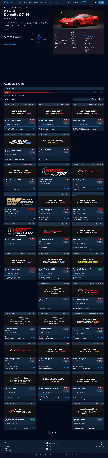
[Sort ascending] (89, 99)
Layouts (51, 2)
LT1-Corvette (89, 36)
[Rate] (101, 12)
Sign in (101, 2)
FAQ (5, 443)
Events (56, 2)
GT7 (15, 2)
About (5, 444)
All (94, 92)
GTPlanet (101, 444)
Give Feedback (51, 443)
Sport (61, 2)
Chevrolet (14, 7)
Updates (79, 2)
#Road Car (7, 31)
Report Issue (51, 446)
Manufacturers (38, 2)
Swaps (30, 2)
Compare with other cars (12, 42)
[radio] (12, 95)
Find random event (10, 44)
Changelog (7, 446)
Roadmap (6, 448)
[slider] (51, 92)
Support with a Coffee (53, 449)
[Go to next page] (62, 432)
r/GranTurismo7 (100, 446)
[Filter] (101, 99)
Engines (25, 2)
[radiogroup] (18, 95)
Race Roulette (68, 2)
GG (75, 2)
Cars (19, 2)
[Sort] (80, 99)
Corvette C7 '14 (23, 7)
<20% (102, 92)
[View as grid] (92, 99)
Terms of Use (7, 450)
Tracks (45, 2)
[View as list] (95, 99)
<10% (98, 92)
